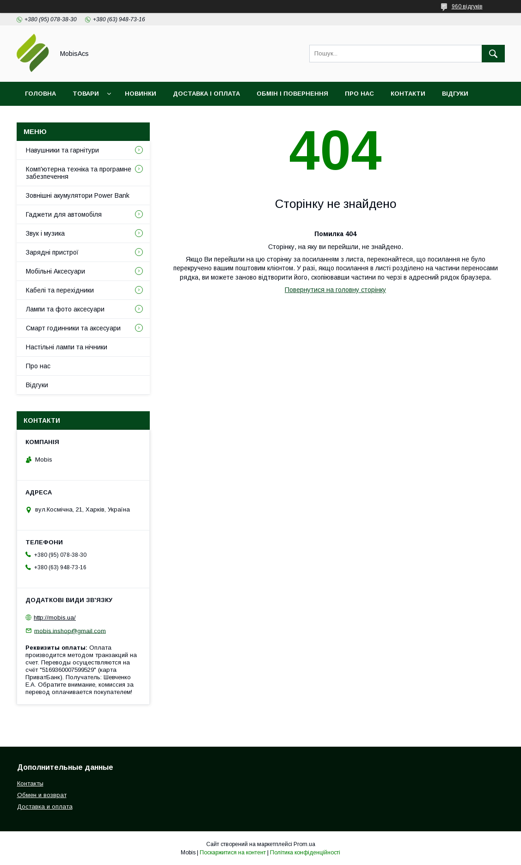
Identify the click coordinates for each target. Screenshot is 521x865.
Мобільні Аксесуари (55, 271)
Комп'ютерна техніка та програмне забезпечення (78, 172)
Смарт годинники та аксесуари (73, 328)
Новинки (140, 93)
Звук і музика (45, 233)
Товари (86, 93)
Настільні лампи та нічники (66, 347)
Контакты (30, 783)
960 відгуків (467, 6)
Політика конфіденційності (305, 852)
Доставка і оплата (206, 93)
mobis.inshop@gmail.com (70, 630)
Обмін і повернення (292, 93)
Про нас (359, 93)
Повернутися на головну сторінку (335, 289)
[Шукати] (493, 53)
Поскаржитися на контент (233, 852)
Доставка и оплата (45, 806)
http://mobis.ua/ (55, 617)
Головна (40, 93)
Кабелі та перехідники (60, 290)
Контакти (408, 93)
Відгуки (455, 93)
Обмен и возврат (42, 795)
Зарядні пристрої (52, 252)
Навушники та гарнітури (62, 150)
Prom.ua (304, 844)
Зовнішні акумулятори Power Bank (77, 195)
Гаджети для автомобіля (64, 214)
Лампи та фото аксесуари (65, 309)
